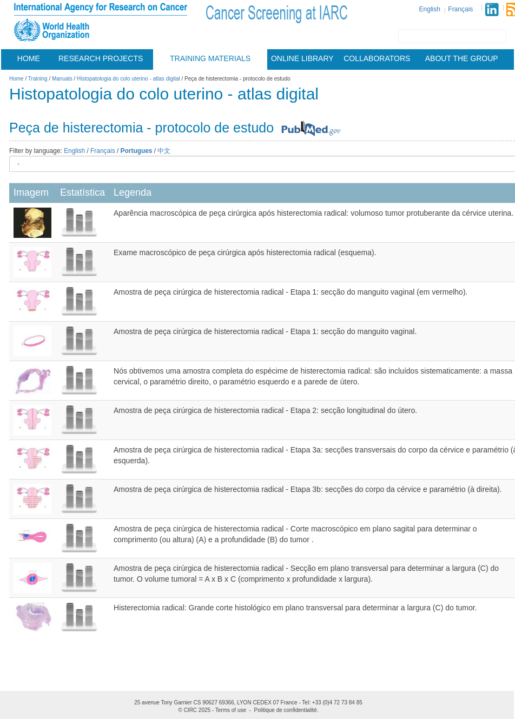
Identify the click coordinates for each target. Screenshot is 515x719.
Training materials (210, 58)
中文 (163, 151)
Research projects (100, 58)
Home (28, 58)
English (429, 9)
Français (460, 9)
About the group (461, 58)
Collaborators (377, 58)
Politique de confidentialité (285, 710)
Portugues (137, 151)
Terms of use (230, 710)
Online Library (302, 58)
